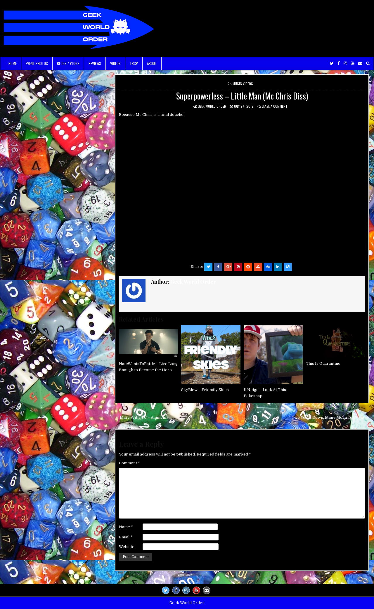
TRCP (134, 63)
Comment (129, 463)
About (152, 63)
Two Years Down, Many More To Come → (330, 417)
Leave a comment (275, 106)
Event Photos (37, 63)
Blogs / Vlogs (68, 63)
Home (12, 63)
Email (125, 537)
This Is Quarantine (323, 363)
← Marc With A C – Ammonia (141, 417)
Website (126, 547)
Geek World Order (212, 106)
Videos (115, 63)
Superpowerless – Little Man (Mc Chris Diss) (242, 96)
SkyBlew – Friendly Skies (205, 390)
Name (126, 527)
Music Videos (243, 83)
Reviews (95, 63)
